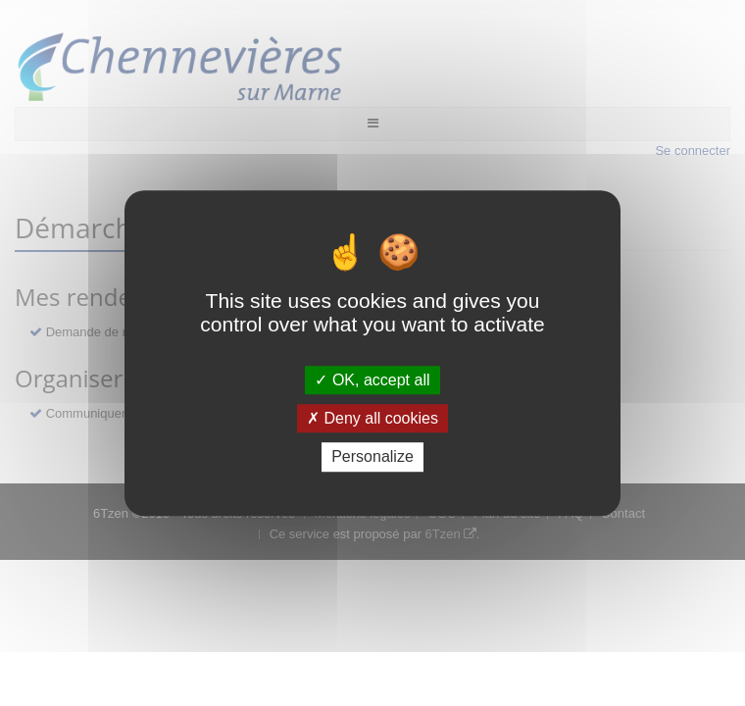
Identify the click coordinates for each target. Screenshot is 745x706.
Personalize (372, 457)
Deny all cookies (372, 418)
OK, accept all (372, 380)
